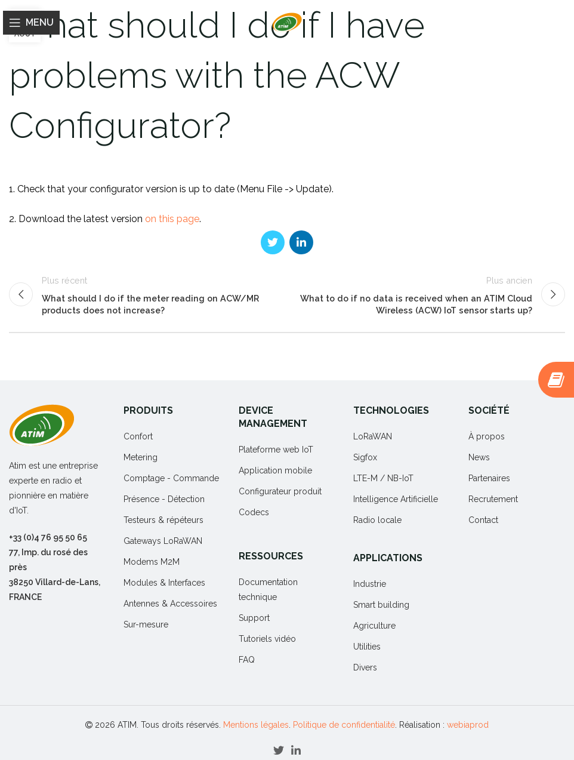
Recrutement (493, 499)
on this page (172, 218)
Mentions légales (256, 725)
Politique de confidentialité (344, 725)
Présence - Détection (164, 499)
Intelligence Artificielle (395, 499)
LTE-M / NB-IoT (383, 478)
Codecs (254, 512)
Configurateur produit (280, 491)
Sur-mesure (146, 624)
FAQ (247, 659)
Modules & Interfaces (164, 582)
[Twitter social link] (273, 242)
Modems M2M (152, 562)
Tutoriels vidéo (267, 639)
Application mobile (275, 470)
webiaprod (468, 725)
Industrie (369, 584)
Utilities (367, 646)
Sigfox (365, 457)
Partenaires (489, 478)
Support (254, 618)
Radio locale (377, 520)
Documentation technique (268, 589)
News (479, 457)
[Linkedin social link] (301, 242)
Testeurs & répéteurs (163, 520)
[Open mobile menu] (31, 23)
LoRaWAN (372, 436)
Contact (483, 520)
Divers (365, 667)
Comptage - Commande (171, 478)
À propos (486, 436)
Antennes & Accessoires (170, 603)
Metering (141, 457)
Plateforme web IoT (276, 449)
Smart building (381, 605)
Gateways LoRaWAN (163, 541)
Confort (138, 436)
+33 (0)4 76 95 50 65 (48, 537)
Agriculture (374, 625)
